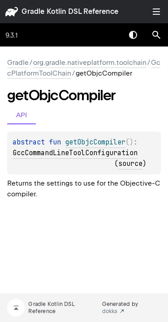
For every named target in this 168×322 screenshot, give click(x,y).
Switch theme (133, 35)
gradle (33, 11)
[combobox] (109, 35)
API (21, 115)
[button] (156, 35)
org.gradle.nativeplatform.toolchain (89, 63)
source (130, 163)
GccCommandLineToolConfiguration (75, 152)
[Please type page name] (156, 35)
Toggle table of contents (156, 11)
